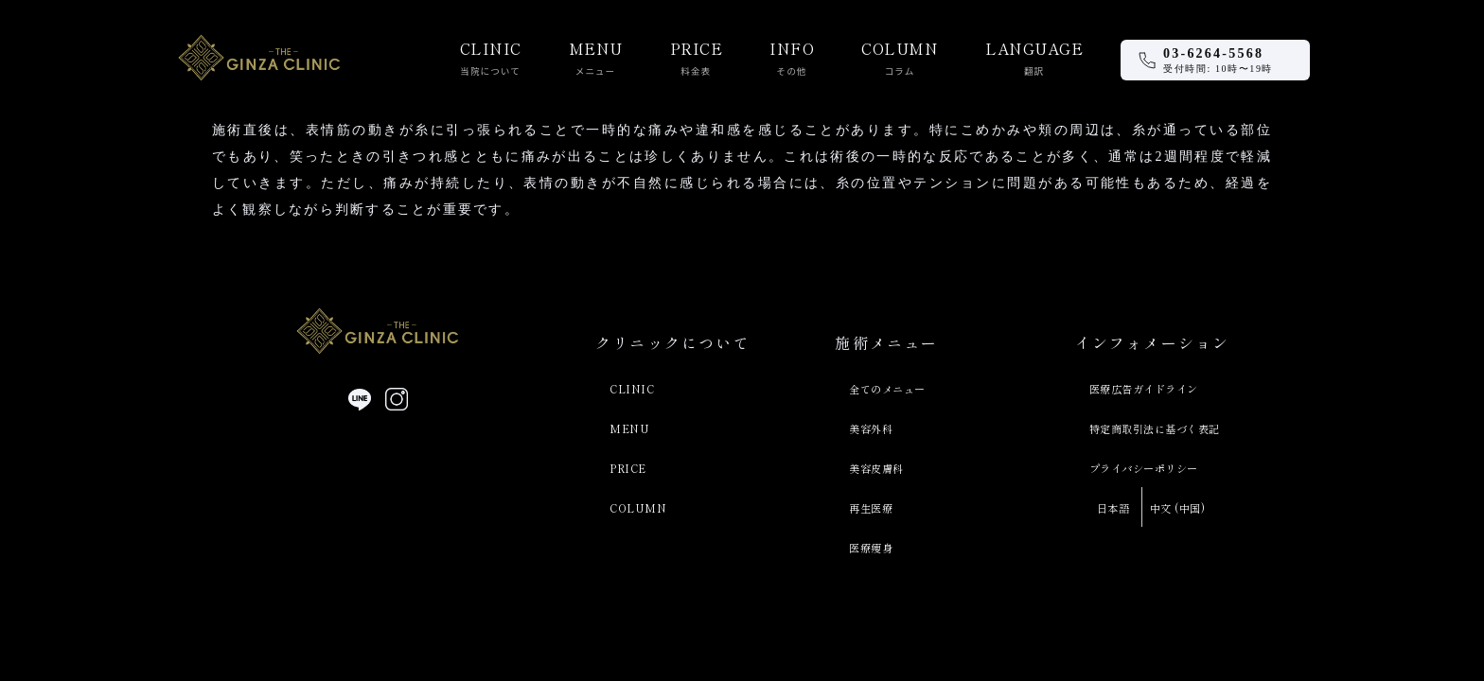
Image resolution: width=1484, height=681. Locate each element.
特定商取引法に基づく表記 (1154, 428)
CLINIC (632, 388)
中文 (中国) (1178, 507)
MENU (629, 428)
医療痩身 (870, 547)
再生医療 (870, 507)
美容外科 (870, 428)
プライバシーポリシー (1143, 468)
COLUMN (638, 507)
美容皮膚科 (876, 468)
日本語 (1113, 507)
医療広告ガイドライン (1143, 388)
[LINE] (359, 399)
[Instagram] (396, 399)
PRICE (628, 468)
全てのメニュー (887, 388)
